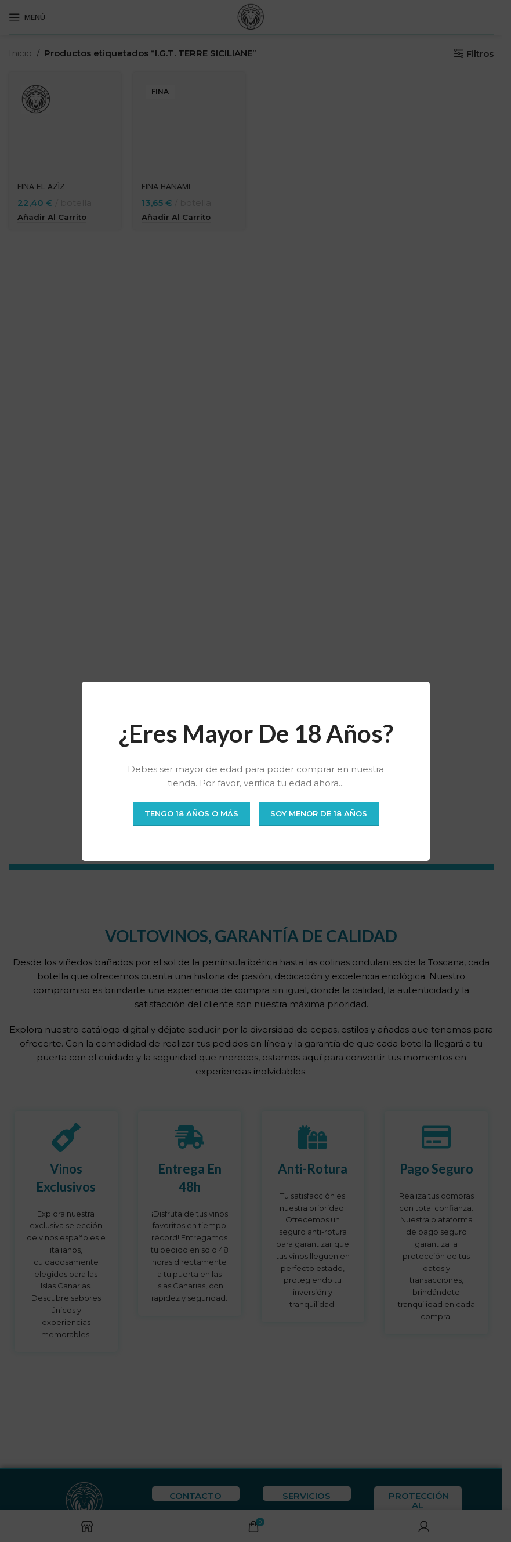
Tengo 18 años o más (191, 813)
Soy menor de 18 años (318, 813)
